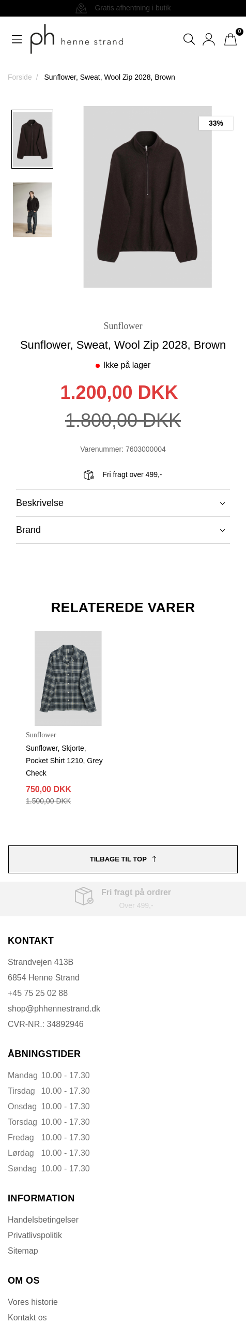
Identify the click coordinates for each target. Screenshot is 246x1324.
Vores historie (33, 1302)
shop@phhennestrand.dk (54, 1008)
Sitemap (23, 1250)
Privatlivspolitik (35, 1235)
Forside (20, 77)
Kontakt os (27, 1317)
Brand (120, 530)
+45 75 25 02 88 (38, 993)
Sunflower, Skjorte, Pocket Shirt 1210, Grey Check (64, 760)
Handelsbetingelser (43, 1219)
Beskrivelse (120, 503)
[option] (32, 139)
